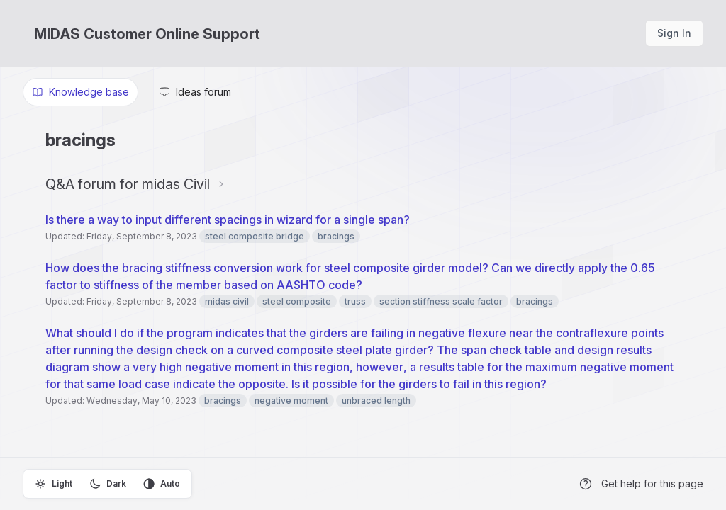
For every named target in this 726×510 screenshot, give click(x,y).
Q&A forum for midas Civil (127, 184)
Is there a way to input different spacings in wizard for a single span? (229, 219)
